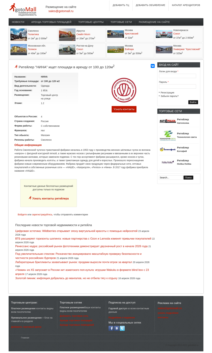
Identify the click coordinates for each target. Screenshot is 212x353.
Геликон (32, 49)
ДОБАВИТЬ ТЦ (121, 5)
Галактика (33, 34)
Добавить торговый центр (26, 327)
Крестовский (131, 33)
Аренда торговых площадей (51, 22)
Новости (18, 22)
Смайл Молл (83, 34)
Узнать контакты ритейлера (50, 198)
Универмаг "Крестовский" (187, 49)
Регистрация (167, 92)
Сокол (176, 33)
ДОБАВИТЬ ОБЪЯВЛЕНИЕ (150, 5)
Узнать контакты (124, 109)
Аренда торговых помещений (77, 325)
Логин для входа (168, 71)
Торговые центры (91, 22)
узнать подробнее (168, 313)
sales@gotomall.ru (61, 11)
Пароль (164, 82)
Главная (25, 337)
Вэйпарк (129, 49)
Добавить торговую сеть (74, 316)
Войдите (22, 214)
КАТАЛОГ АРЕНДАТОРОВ (186, 5)
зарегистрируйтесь (42, 214)
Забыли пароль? (170, 96)
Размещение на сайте (154, 22)
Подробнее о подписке (121, 317)
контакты (163, 317)
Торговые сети (121, 22)
